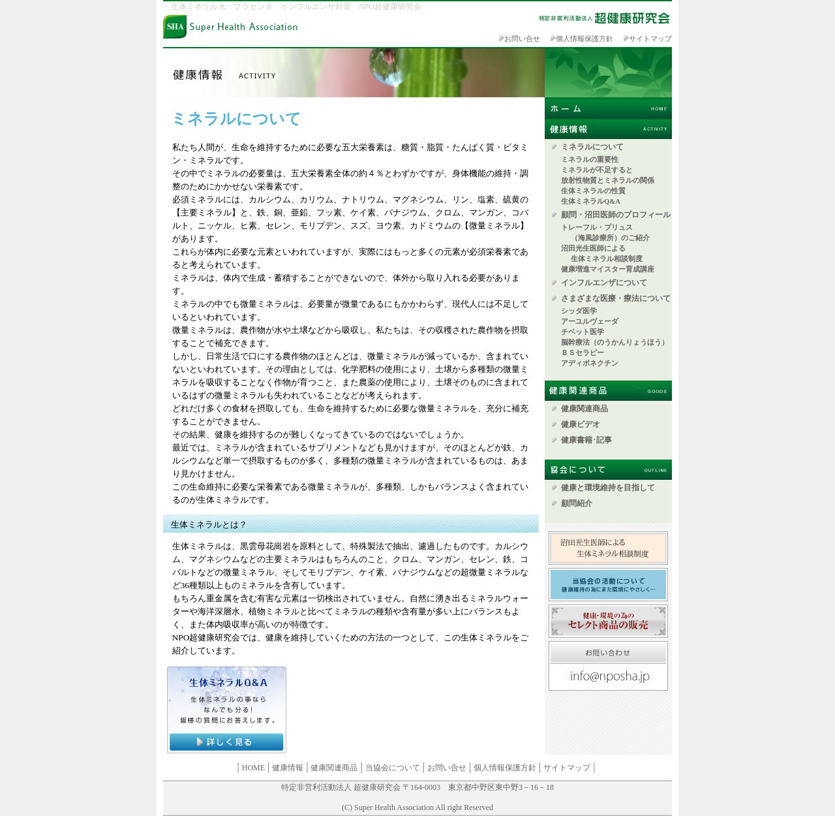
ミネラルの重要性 (589, 159)
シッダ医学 (579, 311)
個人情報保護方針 (584, 38)
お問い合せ (522, 38)
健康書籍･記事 (586, 440)
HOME (253, 767)
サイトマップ (650, 38)
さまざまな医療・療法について (616, 298)
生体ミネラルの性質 (593, 191)
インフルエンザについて (604, 282)
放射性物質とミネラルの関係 (607, 180)
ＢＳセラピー (582, 352)
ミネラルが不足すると (597, 170)
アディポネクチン (589, 363)
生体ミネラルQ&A (590, 201)
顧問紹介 (576, 503)
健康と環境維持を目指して (608, 487)
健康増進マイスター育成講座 (607, 269)
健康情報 (287, 767)
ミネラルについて (592, 146)
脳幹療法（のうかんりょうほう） (615, 342)
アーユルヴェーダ (593, 321)
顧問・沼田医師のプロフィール (616, 214)
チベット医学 (586, 332)
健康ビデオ (580, 424)
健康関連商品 (584, 408)
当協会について (392, 767)
